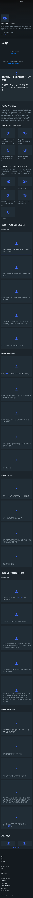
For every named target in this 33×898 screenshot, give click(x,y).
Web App (8, 374)
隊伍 (2, 859)
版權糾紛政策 (4, 888)
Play (2, 856)
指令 (2, 868)
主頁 (9, 826)
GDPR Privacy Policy (5, 885)
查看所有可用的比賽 (13, 63)
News (2, 871)
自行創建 (3, 34)
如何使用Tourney (5, 866)
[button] (13, 847)
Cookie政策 (3, 880)
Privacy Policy (4, 883)
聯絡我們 (3, 861)
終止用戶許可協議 (5, 890)
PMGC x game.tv (5, 873)
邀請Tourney (20, 597)
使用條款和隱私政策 (5, 878)
